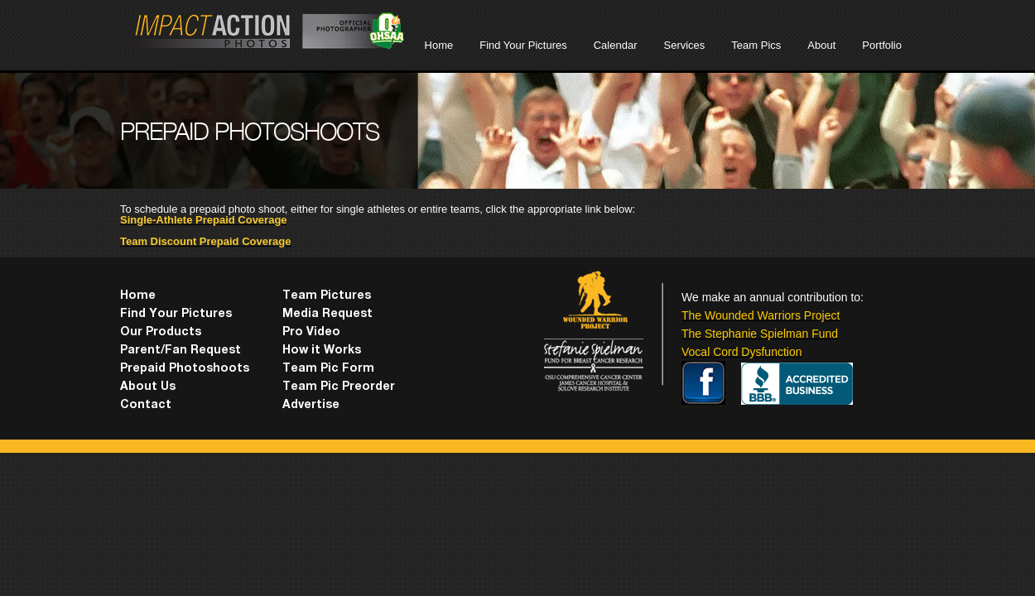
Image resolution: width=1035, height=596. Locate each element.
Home (439, 45)
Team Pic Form (328, 369)
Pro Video (311, 333)
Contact (145, 405)
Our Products (160, 333)
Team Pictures (326, 296)
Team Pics (756, 45)
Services (684, 45)
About (821, 45)
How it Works (321, 351)
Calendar (616, 45)
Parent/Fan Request (180, 351)
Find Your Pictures (523, 45)
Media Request (327, 314)
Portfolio (882, 45)
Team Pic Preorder (338, 387)
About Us (148, 387)
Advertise (310, 405)
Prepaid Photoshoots (184, 369)
